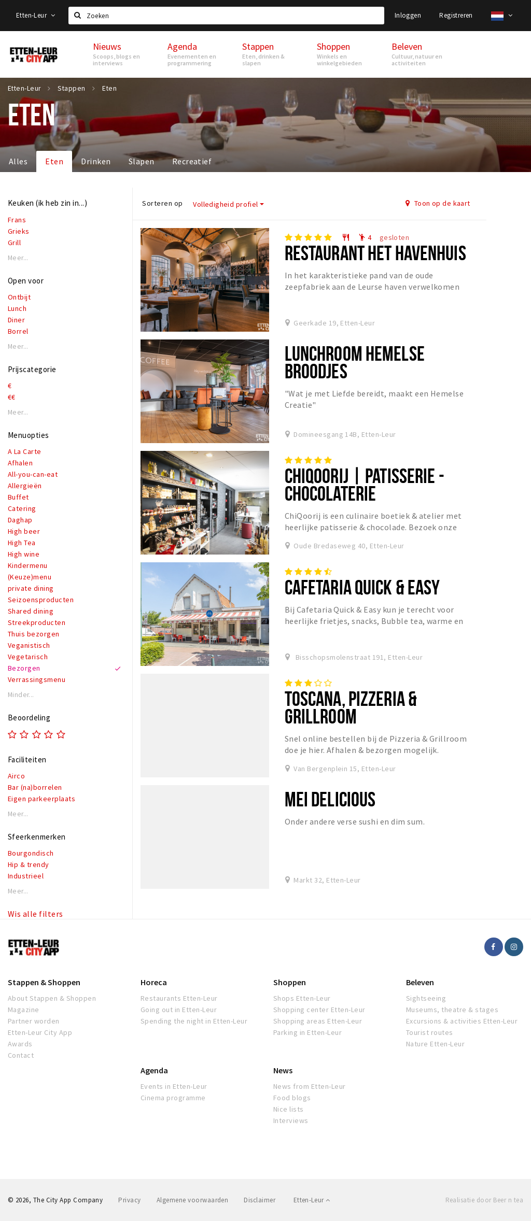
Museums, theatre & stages (452, 1009)
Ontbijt (19, 297)
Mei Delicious (330, 799)
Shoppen (289, 982)
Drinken (95, 161)
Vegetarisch (28, 656)
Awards (20, 1043)
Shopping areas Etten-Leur (317, 1021)
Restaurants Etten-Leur (179, 998)
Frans (17, 219)
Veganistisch (29, 645)
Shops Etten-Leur (302, 998)
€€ (12, 397)
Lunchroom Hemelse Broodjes (355, 362)
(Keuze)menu (29, 576)
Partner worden (34, 1021)
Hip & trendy (28, 864)
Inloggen (408, 15)
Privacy (129, 1200)
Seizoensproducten (41, 599)
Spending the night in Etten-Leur (194, 1021)
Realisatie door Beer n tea (484, 1200)
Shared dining (30, 611)
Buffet (18, 497)
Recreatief (192, 161)
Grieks (19, 231)
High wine (23, 554)
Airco (16, 775)
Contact (21, 1055)
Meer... (18, 257)
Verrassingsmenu (36, 679)
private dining (31, 588)
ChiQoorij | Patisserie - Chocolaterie (364, 484)
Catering (22, 508)
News (282, 1070)
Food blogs (292, 1097)
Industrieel (26, 876)
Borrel (18, 331)
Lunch (17, 308)
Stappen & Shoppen (44, 982)
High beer (24, 531)
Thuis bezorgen (34, 633)
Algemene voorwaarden (193, 1200)
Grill (14, 242)
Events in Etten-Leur (174, 1086)
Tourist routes (429, 1032)
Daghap (20, 519)
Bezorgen (24, 668)
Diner (16, 319)
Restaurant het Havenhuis (375, 253)
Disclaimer (259, 1200)
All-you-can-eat (33, 474)
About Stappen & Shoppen (52, 998)
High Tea (22, 542)
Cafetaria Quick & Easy (362, 587)
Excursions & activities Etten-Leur (462, 1021)
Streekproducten (36, 622)
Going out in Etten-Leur (179, 1009)
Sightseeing (426, 998)
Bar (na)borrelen (35, 787)
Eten (54, 161)
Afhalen (20, 462)
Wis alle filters (35, 913)
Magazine (23, 1009)
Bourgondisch (31, 853)
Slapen (142, 161)
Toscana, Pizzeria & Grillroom (351, 707)
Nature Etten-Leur (435, 1043)
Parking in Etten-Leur (307, 1032)
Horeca (154, 982)
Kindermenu (28, 565)
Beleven (420, 982)
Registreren (455, 15)
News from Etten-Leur (309, 1086)
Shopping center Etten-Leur (319, 1009)
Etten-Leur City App (40, 1032)
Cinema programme (173, 1097)
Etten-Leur (35, 15)
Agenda (154, 1070)
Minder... (21, 694)
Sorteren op (162, 203)
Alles (18, 161)
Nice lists (288, 1109)
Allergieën (25, 485)
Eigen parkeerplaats (41, 798)
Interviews (291, 1120)
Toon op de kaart (438, 203)
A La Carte (24, 451)
